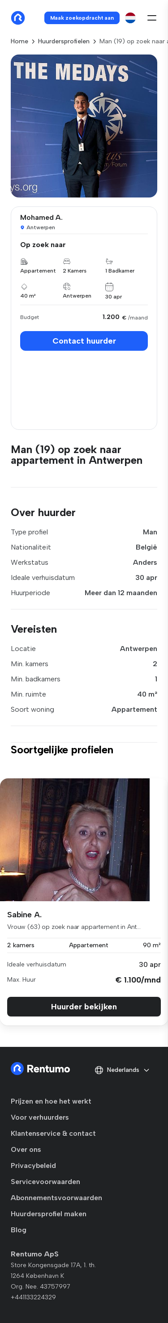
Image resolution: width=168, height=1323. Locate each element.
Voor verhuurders (40, 1117)
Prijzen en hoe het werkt (51, 1101)
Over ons (26, 1149)
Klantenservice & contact (53, 1133)
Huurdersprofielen (64, 41)
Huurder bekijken (84, 1007)
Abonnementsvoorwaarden (56, 1197)
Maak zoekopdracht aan (82, 18)
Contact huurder (84, 341)
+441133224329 (33, 1297)
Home (19, 41)
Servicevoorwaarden (45, 1181)
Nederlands (122, 1070)
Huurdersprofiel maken (48, 1214)
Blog (18, 1230)
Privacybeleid (33, 1165)
